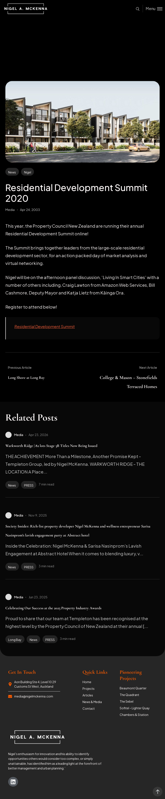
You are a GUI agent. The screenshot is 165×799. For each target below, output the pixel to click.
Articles (87, 695)
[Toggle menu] (152, 8)
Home (86, 682)
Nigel (27, 172)
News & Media (92, 702)
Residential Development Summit (44, 326)
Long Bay (14, 640)
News (12, 172)
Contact (88, 708)
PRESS (29, 485)
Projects (88, 688)
